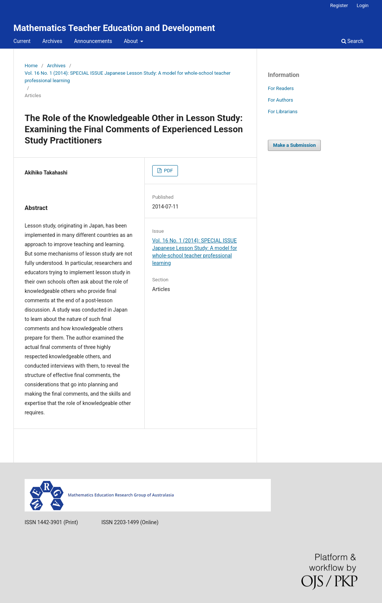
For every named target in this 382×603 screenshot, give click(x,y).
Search (352, 41)
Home (31, 65)
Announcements (93, 41)
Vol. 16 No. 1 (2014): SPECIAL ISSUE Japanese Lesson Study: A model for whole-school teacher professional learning (128, 76)
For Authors (280, 100)
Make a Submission (294, 145)
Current (22, 41)
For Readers (281, 88)
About (131, 41)
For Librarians (282, 111)
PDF (168, 170)
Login (363, 5)
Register (339, 5)
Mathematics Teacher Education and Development (114, 28)
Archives (52, 41)
